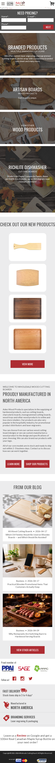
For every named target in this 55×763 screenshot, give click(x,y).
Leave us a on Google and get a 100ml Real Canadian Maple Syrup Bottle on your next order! (27, 739)
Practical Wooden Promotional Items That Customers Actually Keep (27, 585)
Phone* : (5, 24)
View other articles (27, 650)
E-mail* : (32, 16)
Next (48, 27)
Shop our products (37, 464)
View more (27, 364)
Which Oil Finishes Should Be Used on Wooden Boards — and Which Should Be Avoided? (28, 536)
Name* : (5, 16)
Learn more (13, 464)
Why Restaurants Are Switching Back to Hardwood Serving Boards (27, 635)
